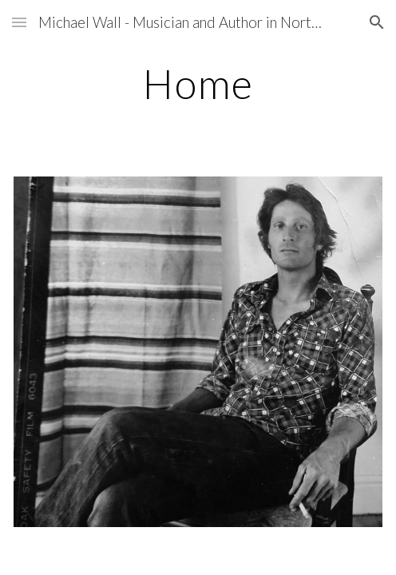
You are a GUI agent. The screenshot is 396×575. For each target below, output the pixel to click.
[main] (198, 84)
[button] (19, 22)
